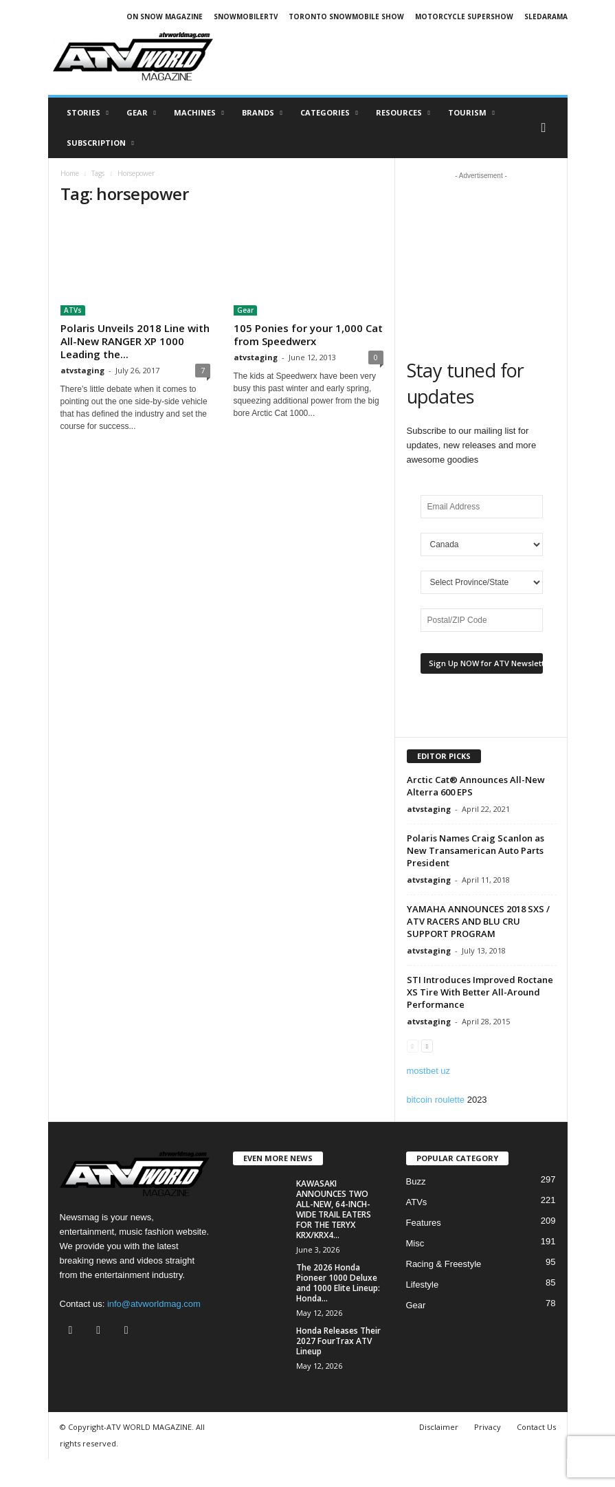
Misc (415, 1243)
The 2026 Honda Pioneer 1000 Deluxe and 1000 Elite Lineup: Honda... (338, 1283)
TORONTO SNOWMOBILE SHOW (346, 16)
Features (423, 1223)
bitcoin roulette (436, 1099)
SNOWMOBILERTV (246, 16)
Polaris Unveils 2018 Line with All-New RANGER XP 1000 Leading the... (135, 341)
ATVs (73, 310)
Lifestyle (422, 1284)
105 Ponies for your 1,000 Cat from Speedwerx (308, 334)
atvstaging (82, 370)
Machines (199, 113)
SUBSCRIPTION (100, 143)
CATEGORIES (329, 113)
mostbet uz (429, 1071)
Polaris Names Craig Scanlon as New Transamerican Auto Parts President (475, 850)
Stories (88, 113)
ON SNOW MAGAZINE (164, 16)
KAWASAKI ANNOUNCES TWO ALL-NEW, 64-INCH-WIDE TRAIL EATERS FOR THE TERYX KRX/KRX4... (333, 1209)
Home (69, 173)
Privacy (487, 1427)
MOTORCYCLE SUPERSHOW (464, 16)
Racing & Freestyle (444, 1264)
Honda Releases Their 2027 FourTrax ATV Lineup (338, 1341)
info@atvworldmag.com (154, 1304)
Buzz (416, 1181)
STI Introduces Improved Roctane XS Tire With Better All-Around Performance (480, 992)
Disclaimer (438, 1427)
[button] (547, 128)
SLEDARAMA (546, 16)
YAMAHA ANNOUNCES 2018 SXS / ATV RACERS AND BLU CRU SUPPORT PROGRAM (478, 921)
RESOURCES (403, 113)
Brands (262, 113)
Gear (141, 113)
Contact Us (536, 1427)
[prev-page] (412, 1045)
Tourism (471, 113)
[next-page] (427, 1045)
